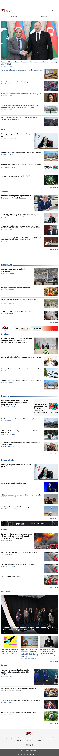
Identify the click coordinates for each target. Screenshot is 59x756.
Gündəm (5, 396)
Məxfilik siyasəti (31, 740)
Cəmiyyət (5, 334)
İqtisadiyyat (6, 265)
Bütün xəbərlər (53, 187)
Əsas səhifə (14, 16)
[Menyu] (56, 10)
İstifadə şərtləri (21, 740)
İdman (4, 665)
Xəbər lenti (44, 16)
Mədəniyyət (6, 591)
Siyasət (4, 191)
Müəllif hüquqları (49, 738)
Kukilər (40, 740)
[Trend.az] (7, 11)
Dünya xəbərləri (8, 460)
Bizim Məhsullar (39, 738)
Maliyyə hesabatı (21, 738)
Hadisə (4, 529)
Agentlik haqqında (9, 738)
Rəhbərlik (30, 738)
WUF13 (4, 129)
